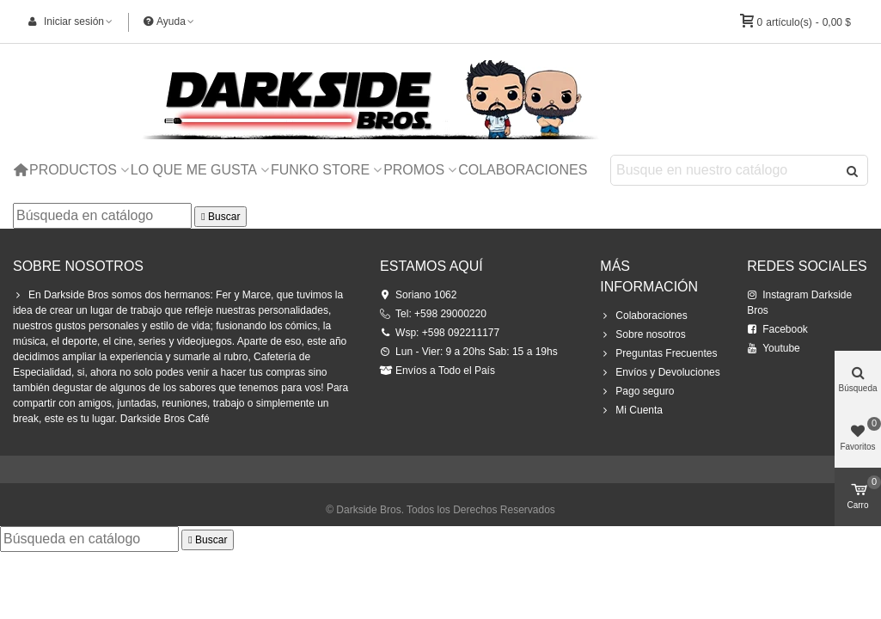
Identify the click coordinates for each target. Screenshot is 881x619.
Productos (73, 169)
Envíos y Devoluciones (659, 372)
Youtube (773, 348)
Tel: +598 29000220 (433, 314)
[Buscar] (102, 216)
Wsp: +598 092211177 (439, 332)
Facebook (777, 329)
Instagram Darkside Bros (799, 301)
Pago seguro (637, 391)
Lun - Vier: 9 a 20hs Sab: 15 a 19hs (469, 351)
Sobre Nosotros (78, 266)
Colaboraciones (522, 169)
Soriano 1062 (418, 295)
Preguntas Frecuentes (658, 353)
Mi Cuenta (631, 410)
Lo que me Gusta (194, 169)
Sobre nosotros (642, 334)
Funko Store (320, 169)
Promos (413, 169)
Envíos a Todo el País (437, 370)
